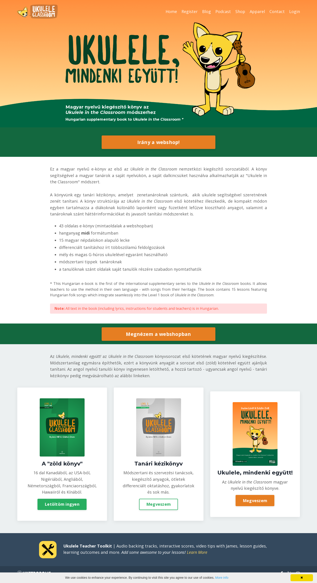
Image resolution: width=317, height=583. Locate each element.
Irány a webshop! (158, 142)
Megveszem (158, 505)
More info (221, 577)
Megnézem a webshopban (158, 334)
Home (171, 11)
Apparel (257, 11)
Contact (277, 11)
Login (294, 11)
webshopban (139, 225)
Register (189, 11)
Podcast (223, 11)
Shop (240, 11)
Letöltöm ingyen (62, 505)
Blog (206, 11)
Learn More (197, 554)
